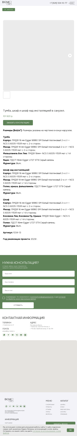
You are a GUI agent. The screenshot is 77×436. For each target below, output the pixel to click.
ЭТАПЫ (48, 412)
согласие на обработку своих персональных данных (35, 298)
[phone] (38, 282)
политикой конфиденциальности (41, 297)
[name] (38, 274)
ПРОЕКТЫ (49, 407)
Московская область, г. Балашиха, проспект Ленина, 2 (40, 325)
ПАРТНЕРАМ (8, 423)
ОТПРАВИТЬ (18, 305)
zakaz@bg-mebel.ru (8, 331)
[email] (38, 291)
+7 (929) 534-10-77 (58, 3)
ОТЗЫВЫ (48, 409)
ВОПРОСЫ (49, 414)
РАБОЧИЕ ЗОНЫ (65, 409)
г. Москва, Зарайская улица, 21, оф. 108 (41, 328)
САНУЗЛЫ (63, 412)
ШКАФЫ (62, 404)
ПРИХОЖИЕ (63, 414)
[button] (60, 424)
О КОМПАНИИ (50, 404)
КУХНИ (62, 407)
